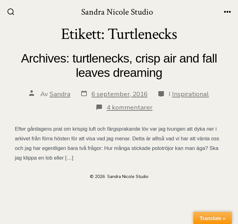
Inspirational (190, 94)
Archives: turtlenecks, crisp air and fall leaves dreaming (119, 65)
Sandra (60, 94)
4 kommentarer (129, 107)
